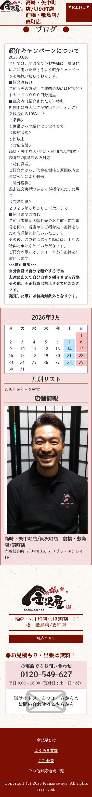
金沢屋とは (46, 740)
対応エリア (46, 638)
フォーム (48, 252)
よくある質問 (46, 751)
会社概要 (46, 761)
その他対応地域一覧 (46, 771)
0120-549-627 (46, 675)
